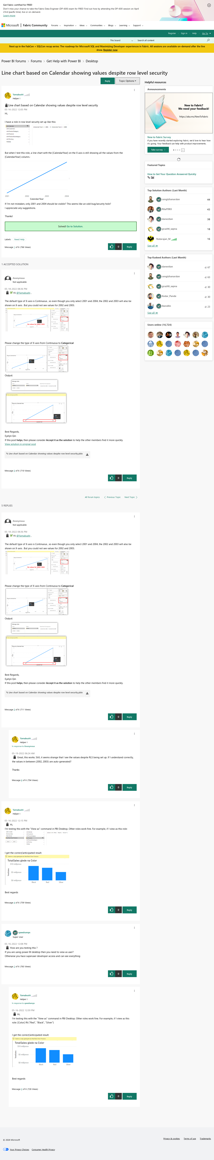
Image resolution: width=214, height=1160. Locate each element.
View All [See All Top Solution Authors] (152, 246)
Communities (96, 25)
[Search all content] (174, 40)
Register (172, 33)
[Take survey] (158, 150)
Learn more (9, 15)
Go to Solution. (75, 226)
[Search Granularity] (121, 40)
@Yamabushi (23, 292)
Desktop (92, 61)
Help (194, 33)
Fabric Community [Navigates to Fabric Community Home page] (35, 25)
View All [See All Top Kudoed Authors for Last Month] (152, 313)
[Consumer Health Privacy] (43, 1149)
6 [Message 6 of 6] (21, 780)
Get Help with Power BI (64, 61)
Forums (54, 25)
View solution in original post (20, 444)
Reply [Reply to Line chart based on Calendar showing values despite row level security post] (129, 246)
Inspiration (69, 25)
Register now (110, 49)
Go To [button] (205, 33)
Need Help (19, 239)
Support (137, 25)
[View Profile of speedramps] (24, 932)
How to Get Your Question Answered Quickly (171, 174)
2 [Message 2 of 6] (14, 966)
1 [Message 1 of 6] (14, 247)
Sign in (184, 33)
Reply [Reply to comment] (129, 478)
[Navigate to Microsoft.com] (10, 25)
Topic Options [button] (126, 80)
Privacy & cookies (171, 1138)
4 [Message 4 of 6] (14, 902)
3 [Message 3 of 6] (21, 1089)
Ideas (82, 25)
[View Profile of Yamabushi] (18, 94)
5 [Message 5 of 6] (14, 470)
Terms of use (190, 1138)
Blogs (110, 25)
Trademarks (205, 1138)
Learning (123, 25)
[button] (108, 81)
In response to (23, 746)
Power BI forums (13, 61)
